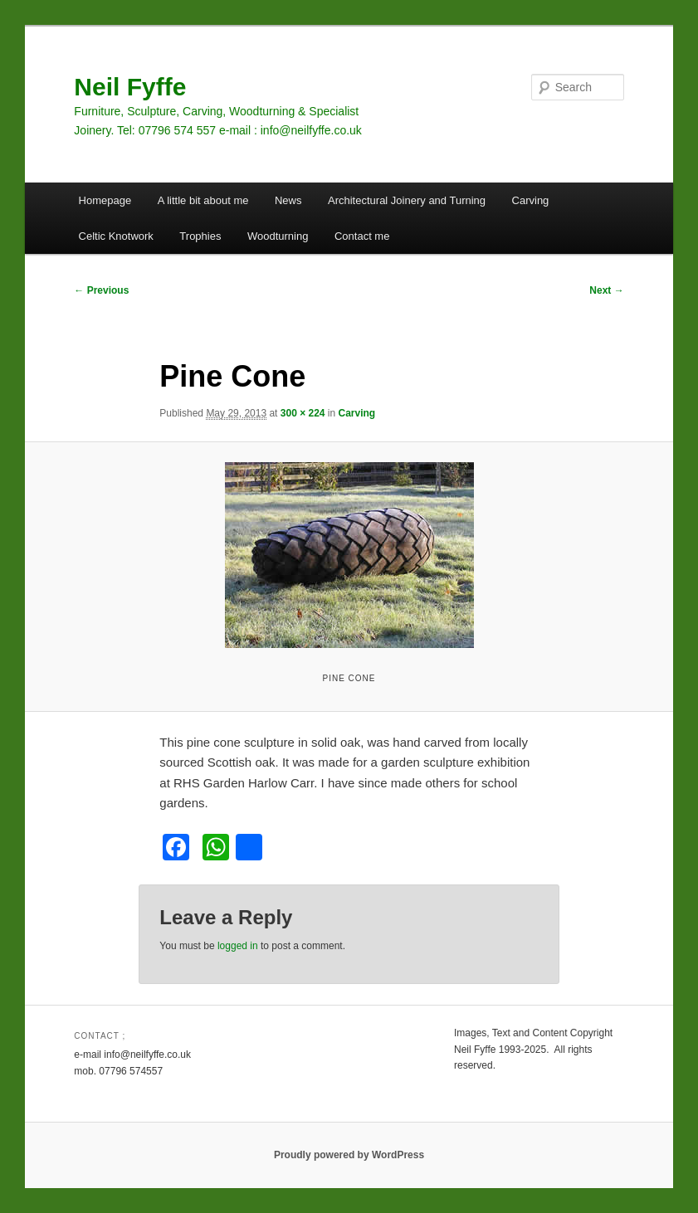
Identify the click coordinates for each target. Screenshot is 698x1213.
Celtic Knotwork (116, 236)
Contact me (361, 236)
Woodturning (277, 236)
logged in (237, 946)
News (288, 200)
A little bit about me (203, 200)
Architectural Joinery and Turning (407, 200)
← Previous (101, 290)
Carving (530, 200)
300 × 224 (303, 413)
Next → (606, 290)
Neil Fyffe (130, 86)
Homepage (105, 200)
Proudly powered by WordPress (349, 1155)
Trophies (200, 236)
